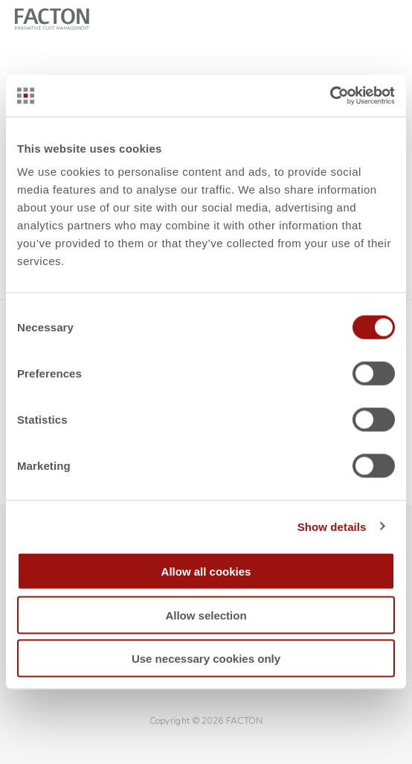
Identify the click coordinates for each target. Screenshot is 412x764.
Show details (332, 526)
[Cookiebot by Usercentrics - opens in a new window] (330, 96)
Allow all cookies (206, 571)
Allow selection (205, 614)
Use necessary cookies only (206, 658)
